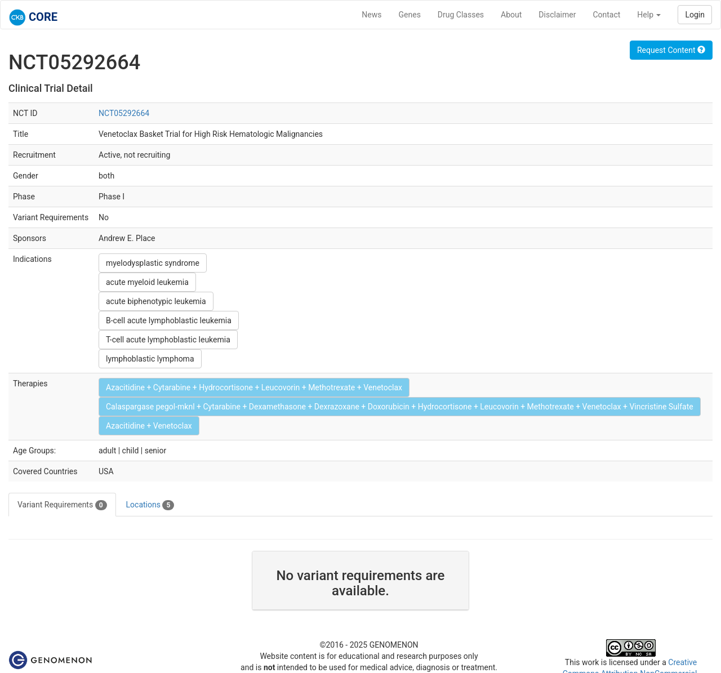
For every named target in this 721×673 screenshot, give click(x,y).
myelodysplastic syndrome (152, 263)
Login (695, 14)
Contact (606, 14)
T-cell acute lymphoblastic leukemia (168, 339)
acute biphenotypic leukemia (156, 301)
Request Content (671, 50)
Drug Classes (461, 14)
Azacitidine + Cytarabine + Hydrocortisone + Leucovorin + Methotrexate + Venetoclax (254, 387)
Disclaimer (557, 14)
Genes (410, 14)
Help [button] (649, 14)
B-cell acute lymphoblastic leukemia (169, 320)
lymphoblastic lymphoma (150, 358)
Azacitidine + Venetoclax (149, 425)
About (511, 14)
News (371, 14)
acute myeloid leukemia (147, 282)
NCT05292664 (124, 113)
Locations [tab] (150, 505)
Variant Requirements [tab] (62, 505)
